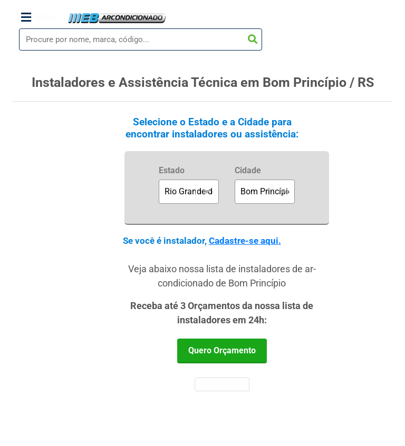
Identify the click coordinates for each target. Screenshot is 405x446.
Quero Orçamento (222, 350)
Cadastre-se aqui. (245, 240)
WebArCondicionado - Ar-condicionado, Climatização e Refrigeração (117, 17)
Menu (38, 17)
